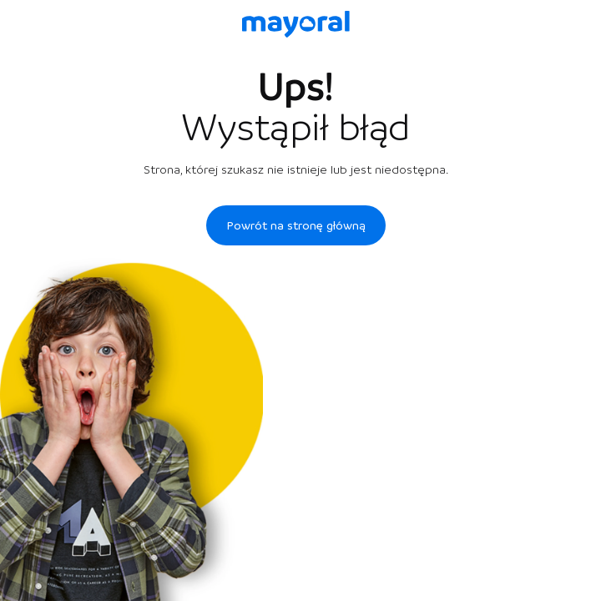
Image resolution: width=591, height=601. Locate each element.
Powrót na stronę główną (296, 225)
